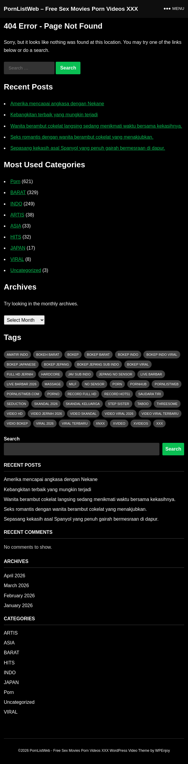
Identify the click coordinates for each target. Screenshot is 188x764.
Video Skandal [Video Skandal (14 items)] (83, 413)
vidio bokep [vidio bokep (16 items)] (17, 423)
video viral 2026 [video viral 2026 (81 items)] (119, 413)
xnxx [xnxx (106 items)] (100, 423)
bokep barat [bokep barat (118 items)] (98, 354)
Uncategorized (25, 270)
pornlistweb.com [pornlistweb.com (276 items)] (23, 394)
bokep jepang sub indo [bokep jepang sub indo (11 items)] (98, 364)
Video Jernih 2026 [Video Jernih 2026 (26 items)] (46, 413)
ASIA (15, 225)
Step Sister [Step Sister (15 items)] (118, 404)
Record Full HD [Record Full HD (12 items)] (82, 394)
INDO (16, 203)
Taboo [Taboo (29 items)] (143, 404)
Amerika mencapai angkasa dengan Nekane (57, 103)
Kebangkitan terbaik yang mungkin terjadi (54, 114)
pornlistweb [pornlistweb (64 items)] (166, 384)
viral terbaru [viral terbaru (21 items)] (75, 423)
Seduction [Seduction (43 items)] (16, 404)
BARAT (18, 192)
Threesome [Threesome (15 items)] (167, 404)
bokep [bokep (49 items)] (73, 354)
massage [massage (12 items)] (53, 384)
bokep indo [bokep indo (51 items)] (128, 354)
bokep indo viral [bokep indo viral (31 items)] (161, 354)
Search (12, 438)
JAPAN (17, 247)
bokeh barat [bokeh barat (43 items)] (47, 354)
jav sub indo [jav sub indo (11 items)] (79, 374)
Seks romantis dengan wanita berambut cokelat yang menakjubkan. (81, 137)
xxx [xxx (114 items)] (159, 423)
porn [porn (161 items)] (117, 384)
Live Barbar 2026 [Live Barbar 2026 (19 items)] (22, 384)
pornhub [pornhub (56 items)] (138, 384)
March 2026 (16, 585)
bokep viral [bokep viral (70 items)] (138, 364)
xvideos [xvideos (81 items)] (140, 423)
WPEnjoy (162, 750)
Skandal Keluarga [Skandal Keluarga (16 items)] (83, 404)
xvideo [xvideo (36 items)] (119, 423)
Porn (15, 181)
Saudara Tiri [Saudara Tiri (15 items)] (149, 394)
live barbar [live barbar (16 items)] (151, 374)
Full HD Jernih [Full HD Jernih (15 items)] (20, 374)
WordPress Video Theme (129, 750)
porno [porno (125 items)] (53, 394)
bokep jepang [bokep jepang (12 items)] (56, 364)
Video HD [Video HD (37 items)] (15, 413)
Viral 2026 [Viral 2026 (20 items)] (45, 423)
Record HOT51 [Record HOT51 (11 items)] (117, 394)
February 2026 (19, 595)
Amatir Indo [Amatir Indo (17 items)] (17, 354)
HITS (15, 236)
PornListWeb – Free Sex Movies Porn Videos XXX (71, 9)
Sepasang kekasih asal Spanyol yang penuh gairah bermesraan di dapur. (87, 148)
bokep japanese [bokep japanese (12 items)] (21, 364)
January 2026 (18, 605)
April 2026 (14, 575)
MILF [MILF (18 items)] (73, 384)
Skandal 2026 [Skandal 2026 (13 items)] (46, 404)
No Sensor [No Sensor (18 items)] (94, 384)
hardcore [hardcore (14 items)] (50, 374)
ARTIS (17, 214)
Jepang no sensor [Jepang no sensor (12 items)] (115, 374)
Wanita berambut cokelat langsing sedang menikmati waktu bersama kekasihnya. (96, 126)
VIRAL (17, 259)
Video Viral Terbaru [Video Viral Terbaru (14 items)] (160, 413)
